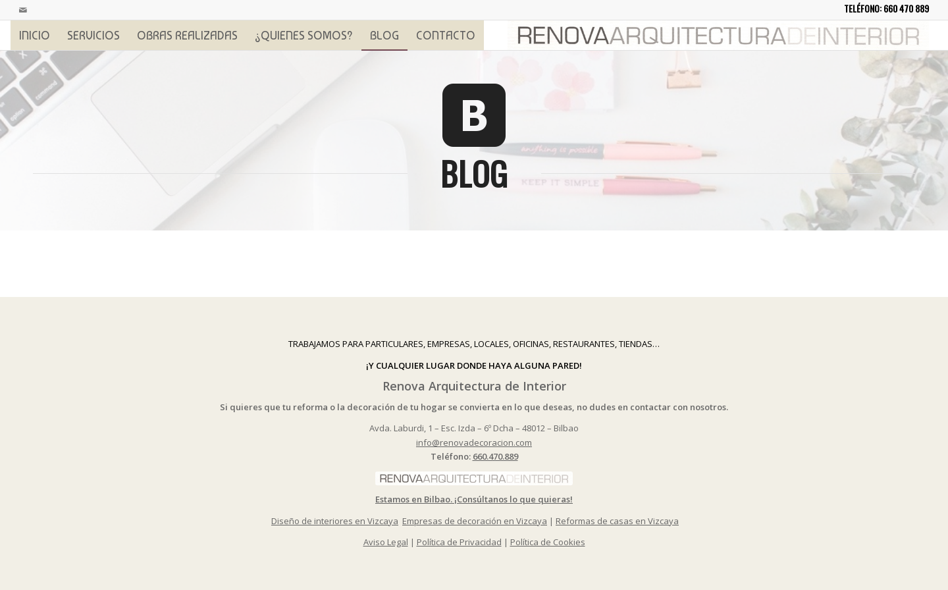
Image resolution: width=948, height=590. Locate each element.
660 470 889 (906, 8)
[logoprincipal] (718, 35)
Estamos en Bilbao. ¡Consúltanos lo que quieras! (474, 499)
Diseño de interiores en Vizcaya (334, 521)
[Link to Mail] (23, 10)
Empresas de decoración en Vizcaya (474, 521)
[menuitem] (35, 35)
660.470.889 (495, 456)
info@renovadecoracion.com (474, 442)
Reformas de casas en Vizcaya (617, 521)
